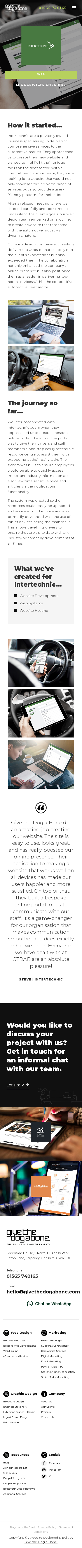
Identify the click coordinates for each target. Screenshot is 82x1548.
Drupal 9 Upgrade (14, 1478)
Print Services (11, 1422)
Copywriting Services (53, 1351)
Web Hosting (10, 1351)
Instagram (55, 1469)
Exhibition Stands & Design (19, 1412)
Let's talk (15, 1085)
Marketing (57, 1333)
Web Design (21, 1333)
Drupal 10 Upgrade (14, 1483)
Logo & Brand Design (15, 1417)
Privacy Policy (47, 1527)
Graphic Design (24, 1394)
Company (57, 1394)
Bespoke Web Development (19, 1345)
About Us (46, 1401)
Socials (55, 1455)
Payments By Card (22, 1527)
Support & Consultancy (54, 1345)
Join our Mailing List (15, 1467)
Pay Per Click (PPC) (52, 1366)
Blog (6, 1462)
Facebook (54, 1463)
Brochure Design (51, 1340)
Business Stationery (15, 1406)
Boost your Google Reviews (19, 1488)
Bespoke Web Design (15, 1340)
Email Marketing (51, 1361)
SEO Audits (10, 1473)
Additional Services (14, 1493)
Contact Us (47, 1417)
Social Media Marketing (55, 1377)
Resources (20, 1455)
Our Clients (47, 1406)
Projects (46, 1412)
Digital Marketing (51, 1356)
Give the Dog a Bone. (41, 1542)
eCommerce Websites (15, 1356)
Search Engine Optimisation (58, 1371)
